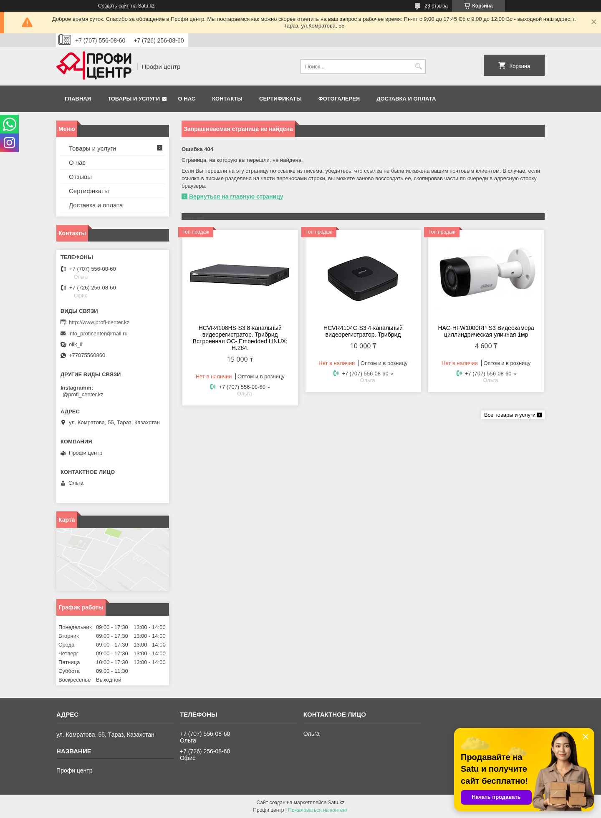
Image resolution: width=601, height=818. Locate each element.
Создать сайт (113, 6)
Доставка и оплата (406, 99)
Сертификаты (280, 99)
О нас (187, 99)
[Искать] (418, 66)
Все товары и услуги (509, 415)
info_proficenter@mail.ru (98, 333)
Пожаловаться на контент (318, 810)
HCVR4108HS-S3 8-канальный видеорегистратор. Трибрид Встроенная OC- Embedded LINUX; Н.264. (240, 338)
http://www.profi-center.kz (99, 322)
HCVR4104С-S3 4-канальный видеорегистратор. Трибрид (363, 331)
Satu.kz (336, 802)
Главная (78, 99)
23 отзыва (436, 6)
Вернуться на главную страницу (236, 196)
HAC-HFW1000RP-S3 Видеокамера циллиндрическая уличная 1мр (486, 331)
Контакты (227, 99)
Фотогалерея (339, 99)
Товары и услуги (134, 99)
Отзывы (80, 176)
